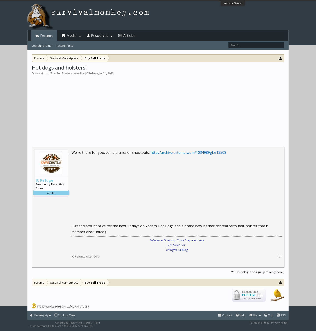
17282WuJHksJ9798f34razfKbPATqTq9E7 (63, 306)
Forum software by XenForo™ (61, 325)
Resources (99, 35)
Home (255, 315)
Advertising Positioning (68, 322)
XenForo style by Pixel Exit (111, 325)
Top (268, 315)
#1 (280, 256)
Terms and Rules (259, 322)
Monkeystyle (40, 315)
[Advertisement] (158, 108)
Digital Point (93, 322)
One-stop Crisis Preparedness (176, 240)
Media (71, 35)
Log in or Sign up (232, 3)
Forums (46, 35)
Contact (225, 315)
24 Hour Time (64, 315)
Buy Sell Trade (60, 73)
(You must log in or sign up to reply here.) (257, 272)
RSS (281, 315)
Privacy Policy (279, 322)
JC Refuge (91, 73)
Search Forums (41, 46)
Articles (129, 35)
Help (241, 315)
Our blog (177, 250)
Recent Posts (64, 46)
